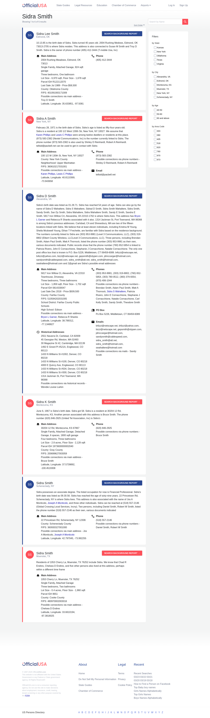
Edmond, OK (163, 81)
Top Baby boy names (144, 687)
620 (158, 147)
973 (158, 159)
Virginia (160, 64)
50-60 (159, 114)
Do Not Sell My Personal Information (97, 679)
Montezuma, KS (164, 85)
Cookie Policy (125, 685)
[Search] (165, 22)
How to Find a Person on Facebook (152, 684)
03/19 (143, 680)
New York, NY (163, 93)
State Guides (63, 5)
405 (158, 139)
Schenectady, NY (165, 97)
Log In (171, 5)
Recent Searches (143, 673)
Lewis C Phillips (64, 135)
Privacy (122, 679)
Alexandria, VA (163, 76)
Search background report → (122, 34)
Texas (159, 60)
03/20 (137, 680)
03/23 (137, 677)
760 (158, 151)
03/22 (143, 677)
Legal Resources (83, 5)
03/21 (149, 677)
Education (102, 5)
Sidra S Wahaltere (116, 291)
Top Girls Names (142, 694)
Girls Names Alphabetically (147, 691)
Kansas (160, 47)
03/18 (149, 680)
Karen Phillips (43, 135)
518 (158, 143)
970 (158, 155)
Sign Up (184, 5)
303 (158, 131)
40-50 (159, 110)
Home (82, 673)
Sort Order (138, 25)
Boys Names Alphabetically (148, 698)
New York (161, 51)
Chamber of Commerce (124, 5)
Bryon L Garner (49, 317)
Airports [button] (145, 5)
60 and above (163, 118)
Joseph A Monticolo (58, 503)
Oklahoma (161, 55)
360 (158, 135)
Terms (121, 673)
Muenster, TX (163, 89)
